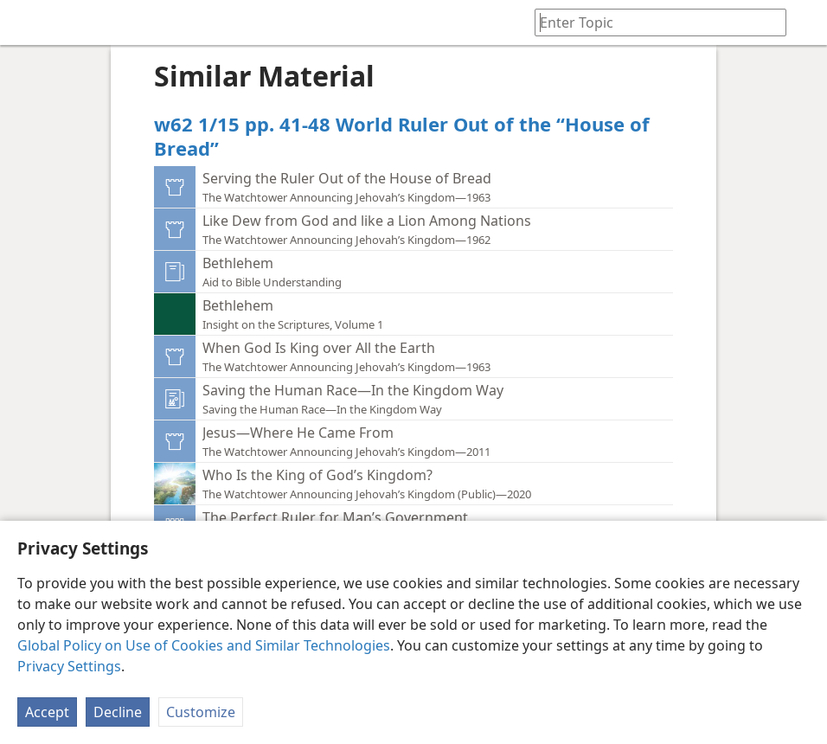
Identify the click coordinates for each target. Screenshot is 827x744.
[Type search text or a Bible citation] (652, 22)
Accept (47, 712)
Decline (117, 712)
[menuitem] (25, 22)
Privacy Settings (69, 666)
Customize (200, 712)
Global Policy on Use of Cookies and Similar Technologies (203, 645)
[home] (25, 22)
